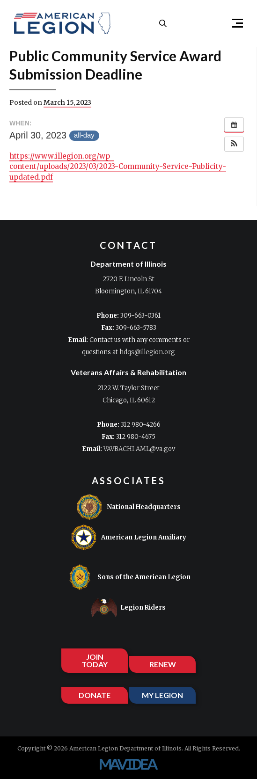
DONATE (94, 695)
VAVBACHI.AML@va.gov (139, 449)
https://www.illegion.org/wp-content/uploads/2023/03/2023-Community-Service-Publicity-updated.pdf (117, 167)
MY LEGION (162, 695)
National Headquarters (128, 507)
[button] (233, 23)
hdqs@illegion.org (147, 352)
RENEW (162, 664)
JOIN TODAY (94, 660)
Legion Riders (128, 607)
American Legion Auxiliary (128, 537)
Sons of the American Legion (129, 577)
